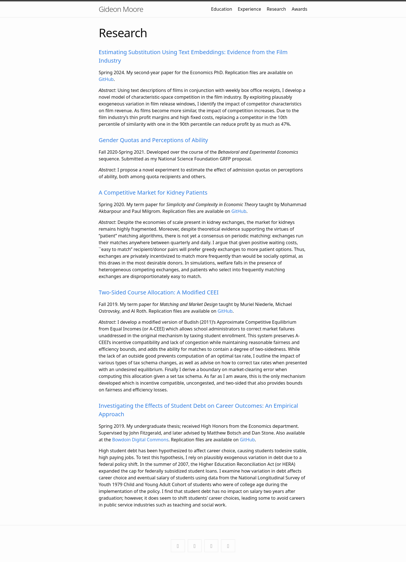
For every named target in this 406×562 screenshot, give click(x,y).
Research (276, 9)
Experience (249, 9)
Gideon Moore (121, 9)
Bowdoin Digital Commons (140, 440)
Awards (299, 9)
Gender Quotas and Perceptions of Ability (153, 140)
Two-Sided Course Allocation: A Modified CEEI (159, 292)
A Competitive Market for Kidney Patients (153, 192)
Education (221, 9)
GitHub (106, 79)
